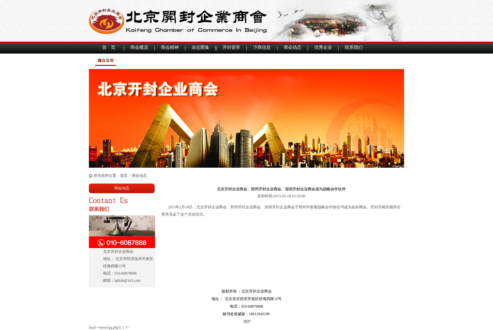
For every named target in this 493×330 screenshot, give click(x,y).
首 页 (108, 47)
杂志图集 (200, 47)
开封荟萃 (231, 47)
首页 (124, 175)
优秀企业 (323, 47)
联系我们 (353, 47)
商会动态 (292, 47)
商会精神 (170, 47)
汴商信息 (262, 47)
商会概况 (139, 47)
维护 (246, 321)
